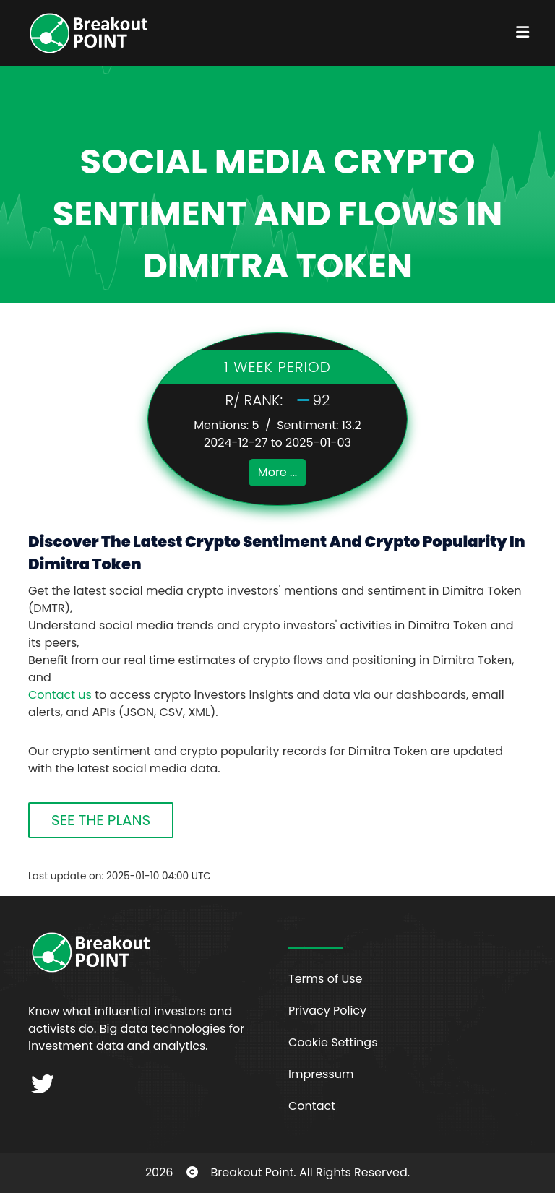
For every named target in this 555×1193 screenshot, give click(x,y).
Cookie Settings (333, 1042)
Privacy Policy (327, 1010)
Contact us (60, 694)
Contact (311, 1106)
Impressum (321, 1074)
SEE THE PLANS (100, 820)
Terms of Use (325, 978)
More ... (277, 472)
